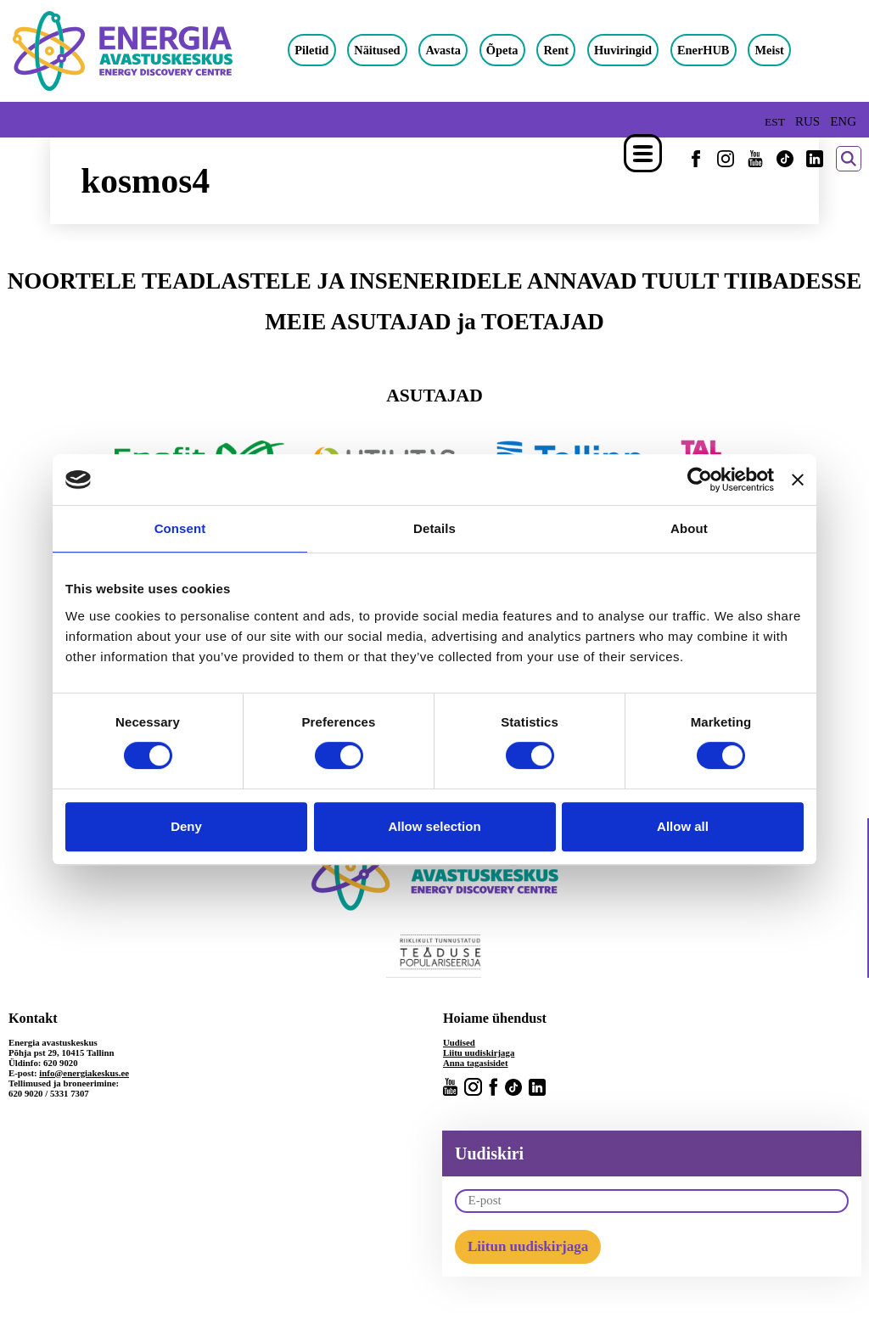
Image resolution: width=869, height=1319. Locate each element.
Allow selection (434, 826)
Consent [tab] (180, 528)
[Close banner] (798, 480)
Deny (186, 826)
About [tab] (689, 528)
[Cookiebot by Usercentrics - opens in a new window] (699, 479)
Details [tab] (434, 528)
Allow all (683, 826)
